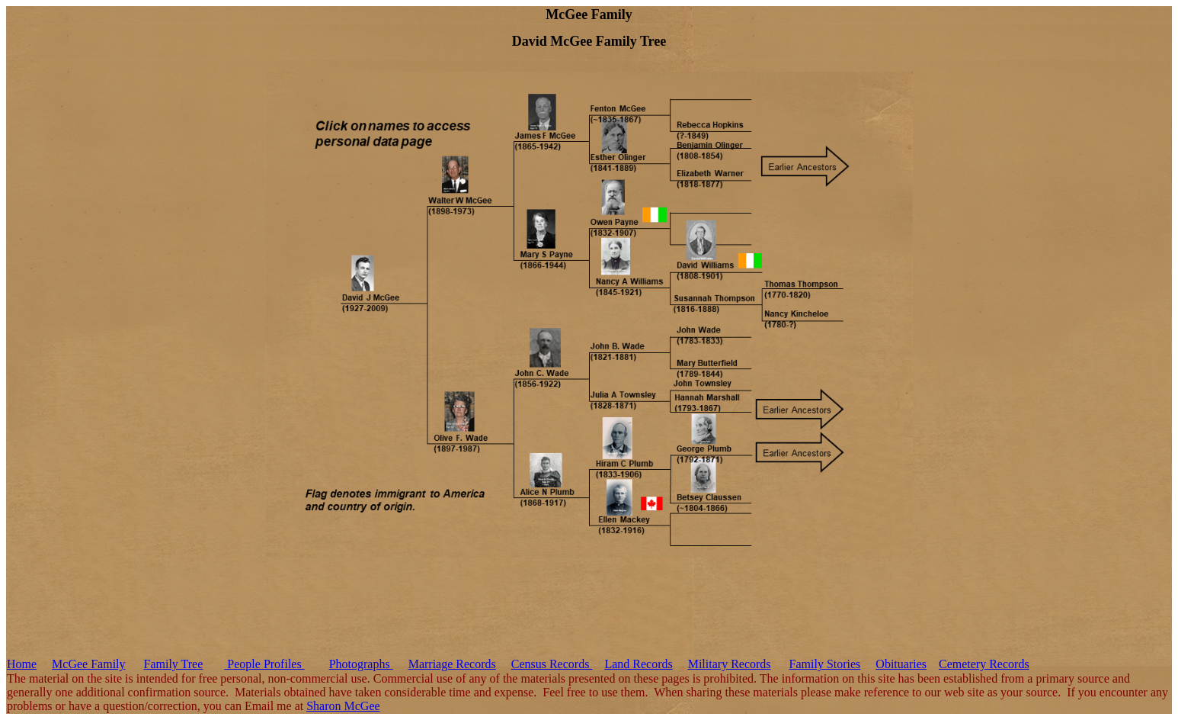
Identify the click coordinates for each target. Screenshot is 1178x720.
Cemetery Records (984, 663)
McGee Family (88, 663)
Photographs (361, 663)
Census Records (552, 663)
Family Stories (825, 663)
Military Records (729, 663)
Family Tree (173, 663)
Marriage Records (452, 663)
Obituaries (901, 663)
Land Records (638, 663)
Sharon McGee (342, 705)
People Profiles (264, 663)
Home (22, 663)
